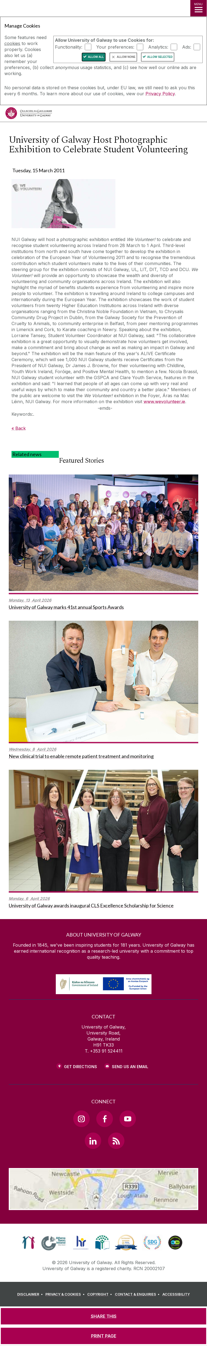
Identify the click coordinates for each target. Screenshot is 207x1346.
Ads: (186, 47)
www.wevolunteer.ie (164, 401)
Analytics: (158, 47)
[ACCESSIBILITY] (176, 1294)
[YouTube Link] (127, 1118)
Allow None (126, 56)
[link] (28, 1242)
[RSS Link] (116, 1141)
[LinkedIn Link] (93, 1141)
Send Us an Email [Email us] (130, 1066)
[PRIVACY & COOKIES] (65, 1294)
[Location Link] (103, 1206)
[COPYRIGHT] (100, 1294)
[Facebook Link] (104, 1118)
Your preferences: (115, 47)
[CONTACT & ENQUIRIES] (138, 1294)
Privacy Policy (160, 93)
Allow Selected (160, 56)
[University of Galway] (28, 114)
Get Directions (80, 1066)
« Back (18, 428)
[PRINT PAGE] (103, 1336)
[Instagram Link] (81, 1118)
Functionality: (68, 47)
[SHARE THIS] (103, 1316)
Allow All (96, 56)
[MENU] (198, 8)
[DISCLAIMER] (30, 1294)
